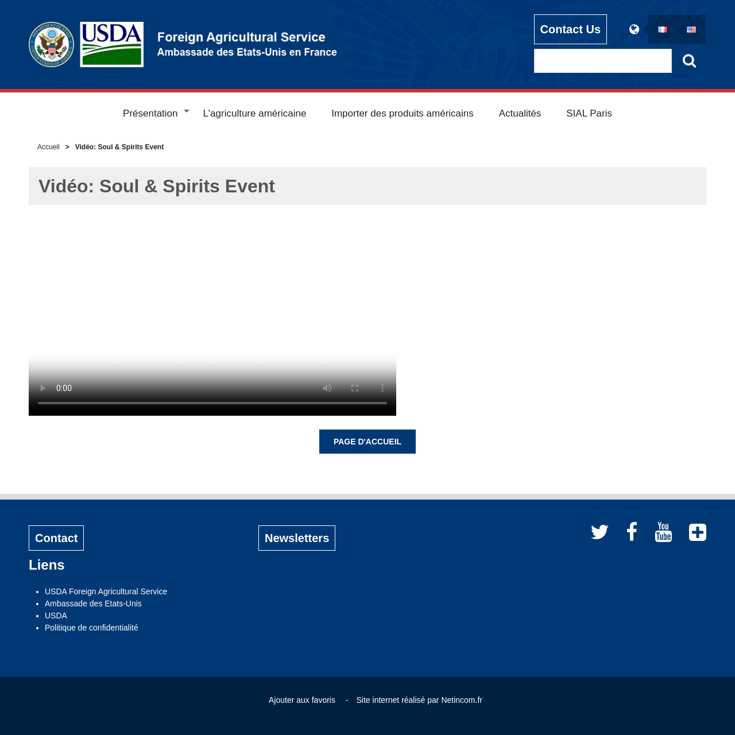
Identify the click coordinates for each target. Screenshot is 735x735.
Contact (56, 538)
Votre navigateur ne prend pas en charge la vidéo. (212, 318)
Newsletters (297, 538)
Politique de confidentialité (91, 627)
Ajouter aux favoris (302, 700)
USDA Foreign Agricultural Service (106, 591)
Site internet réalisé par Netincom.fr (419, 700)
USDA (56, 615)
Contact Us (570, 29)
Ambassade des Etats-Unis (93, 603)
